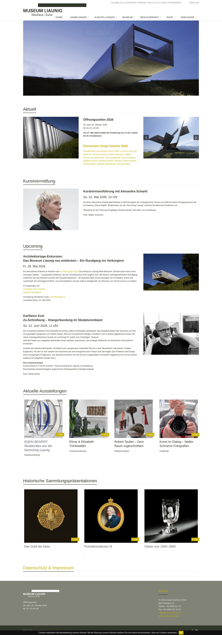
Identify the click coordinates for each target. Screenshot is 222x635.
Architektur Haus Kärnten (34, 289)
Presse (142, 3)
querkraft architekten (32, 292)
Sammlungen (78, 17)
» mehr (60, 434)
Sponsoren (174, 3)
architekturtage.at (57, 297)
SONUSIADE (187, 17)
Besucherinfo (149, 17)
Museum (127, 17)
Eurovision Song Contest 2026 (105, 146)
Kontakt (131, 3)
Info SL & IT (154, 3)
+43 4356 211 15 (117, 3)
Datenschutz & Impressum (48, 567)
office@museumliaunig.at (169, 613)
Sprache (194, 3)
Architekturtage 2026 (69, 271)
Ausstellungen (104, 17)
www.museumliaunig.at (168, 616)
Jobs (164, 3)
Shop (169, 17)
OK (181, 632)
